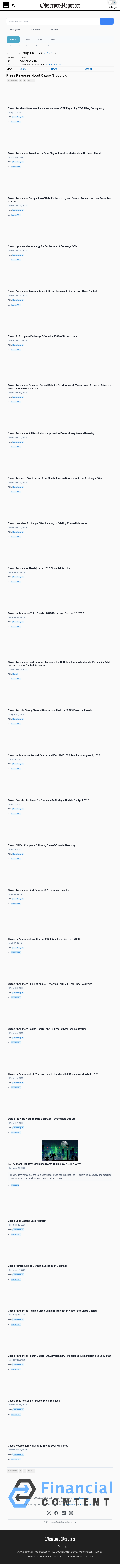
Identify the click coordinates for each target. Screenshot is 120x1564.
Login (114, 7)
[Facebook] (56, 1513)
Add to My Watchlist (53, 64)
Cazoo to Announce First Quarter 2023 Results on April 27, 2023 (44, 939)
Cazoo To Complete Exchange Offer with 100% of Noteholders (42, 336)
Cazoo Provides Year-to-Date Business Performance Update (41, 1118)
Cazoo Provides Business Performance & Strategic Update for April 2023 (48, 800)
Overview (12, 46)
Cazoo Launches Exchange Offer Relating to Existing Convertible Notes (47, 523)
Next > (31, 80)
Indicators (54, 30)
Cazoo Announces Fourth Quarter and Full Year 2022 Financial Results (47, 1029)
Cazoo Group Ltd (18, 117)
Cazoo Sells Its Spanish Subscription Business (34, 1400)
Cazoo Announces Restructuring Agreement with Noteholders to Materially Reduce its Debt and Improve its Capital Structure (59, 664)
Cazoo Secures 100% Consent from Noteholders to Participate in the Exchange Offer (55, 478)
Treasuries (52, 46)
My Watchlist (35, 30)
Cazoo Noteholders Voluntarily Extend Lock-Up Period (38, 1445)
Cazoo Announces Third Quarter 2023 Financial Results (39, 568)
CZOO (49, 53)
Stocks (27, 40)
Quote (23, 69)
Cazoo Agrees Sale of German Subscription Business (37, 1265)
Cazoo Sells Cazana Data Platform (27, 1220)
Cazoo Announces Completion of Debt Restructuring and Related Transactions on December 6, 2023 (59, 200)
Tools (52, 40)
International (40, 46)
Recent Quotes (14, 30)
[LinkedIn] (63, 1513)
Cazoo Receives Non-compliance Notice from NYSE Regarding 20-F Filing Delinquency (56, 108)
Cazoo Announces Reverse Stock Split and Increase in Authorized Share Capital (52, 291)
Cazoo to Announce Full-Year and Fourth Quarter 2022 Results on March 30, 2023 (53, 1074)
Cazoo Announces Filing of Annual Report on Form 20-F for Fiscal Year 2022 (50, 984)
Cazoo (15, 674)
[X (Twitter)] (49, 1513)
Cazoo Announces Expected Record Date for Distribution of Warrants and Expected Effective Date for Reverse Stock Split (59, 387)
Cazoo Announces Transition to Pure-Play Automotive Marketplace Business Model (54, 153)
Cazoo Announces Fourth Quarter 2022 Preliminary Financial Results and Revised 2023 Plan (59, 1355)
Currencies (30, 46)
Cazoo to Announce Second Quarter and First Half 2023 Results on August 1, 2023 (54, 755)
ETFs (40, 40)
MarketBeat (15, 1185)
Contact (61, 1556)
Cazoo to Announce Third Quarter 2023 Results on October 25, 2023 (46, 613)
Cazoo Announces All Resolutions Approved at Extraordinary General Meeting (51, 433)
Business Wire (15, 122)
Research (87, 69)
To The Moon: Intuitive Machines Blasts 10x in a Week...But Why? (44, 1164)
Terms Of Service (87, 1504)
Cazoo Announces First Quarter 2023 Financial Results (38, 890)
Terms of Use (73, 1556)
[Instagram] (71, 1513)
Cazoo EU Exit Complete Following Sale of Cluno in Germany (41, 845)
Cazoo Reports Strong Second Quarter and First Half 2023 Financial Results (50, 710)
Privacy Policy (68, 1504)
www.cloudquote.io (81, 1498)
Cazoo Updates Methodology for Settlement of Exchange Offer (43, 246)
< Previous (12, 80)
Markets (13, 40)
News (21, 46)
